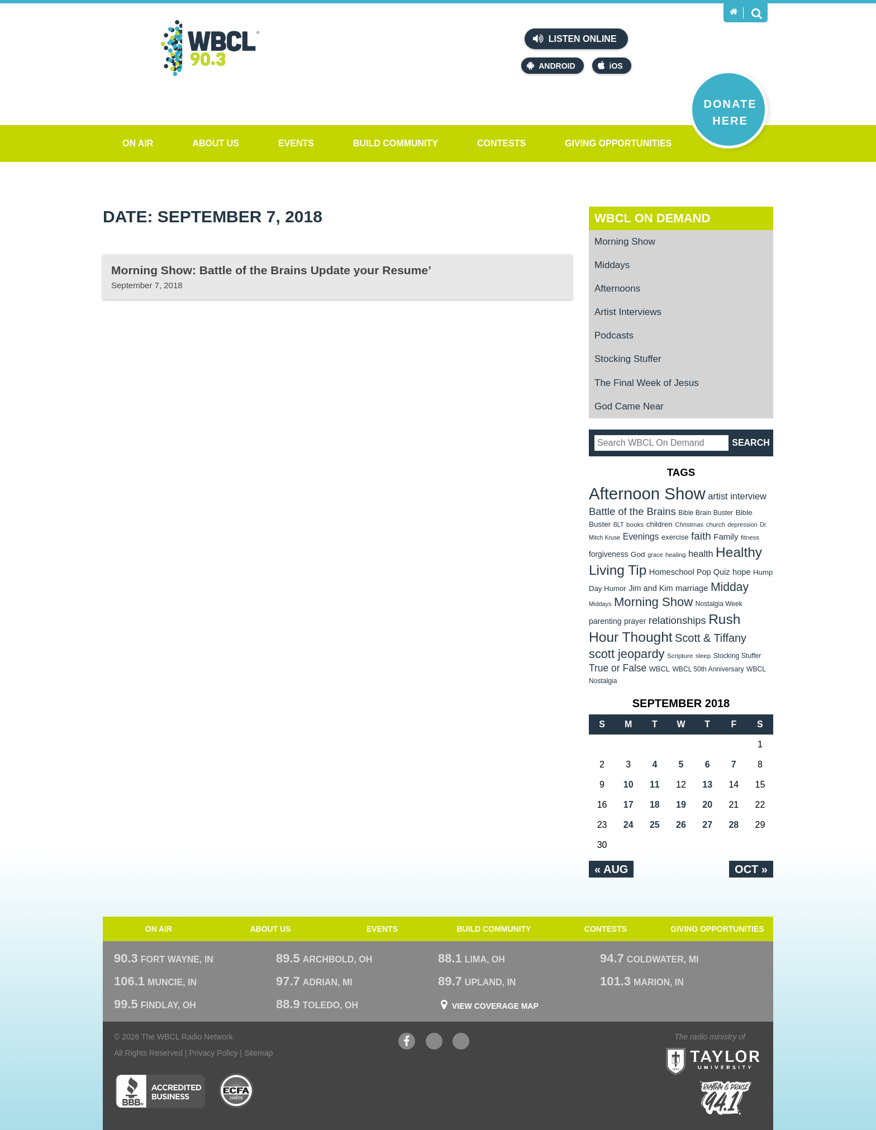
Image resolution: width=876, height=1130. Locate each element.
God (638, 554)
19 (681, 804)
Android (551, 65)
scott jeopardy (626, 654)
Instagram (461, 1043)
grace (655, 554)
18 (655, 804)
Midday (730, 586)
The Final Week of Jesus (646, 383)
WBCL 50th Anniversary (708, 669)
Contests (501, 143)
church (715, 524)
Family (725, 536)
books (635, 524)
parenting (605, 621)
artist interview (737, 496)
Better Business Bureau (160, 1091)
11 (655, 784)
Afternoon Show (647, 493)
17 (628, 804)
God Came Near (629, 406)
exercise (675, 537)
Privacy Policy (213, 1052)
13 (707, 784)
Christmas (689, 524)
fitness (750, 537)
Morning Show (624, 241)
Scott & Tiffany (710, 638)
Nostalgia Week (719, 604)
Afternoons (617, 288)
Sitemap (258, 1052)
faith (701, 536)
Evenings (641, 536)
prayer (635, 621)
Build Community (395, 143)
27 (707, 824)
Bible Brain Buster (705, 513)
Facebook (406, 1043)
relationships (677, 620)
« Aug (611, 869)
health (700, 554)
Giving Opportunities (618, 143)
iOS (610, 65)
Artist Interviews (627, 312)
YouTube (434, 1043)
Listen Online (574, 38)
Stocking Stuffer (627, 359)
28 (734, 824)
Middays (612, 265)
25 (655, 824)
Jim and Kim (651, 588)
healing (675, 554)
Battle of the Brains (632, 511)
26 (681, 824)
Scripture (680, 655)
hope (741, 572)
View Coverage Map (495, 1006)
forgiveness (608, 554)
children (659, 524)
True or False (617, 668)
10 (628, 784)
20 (707, 804)
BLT (618, 524)
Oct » (751, 869)
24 (628, 824)
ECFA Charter (237, 1091)
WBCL (659, 669)
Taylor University (733, 1047)
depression (742, 524)
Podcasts (614, 335)
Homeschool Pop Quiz (689, 572)
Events (296, 143)
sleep (703, 655)
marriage (691, 588)
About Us (215, 143)
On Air (137, 143)
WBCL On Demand (652, 218)
